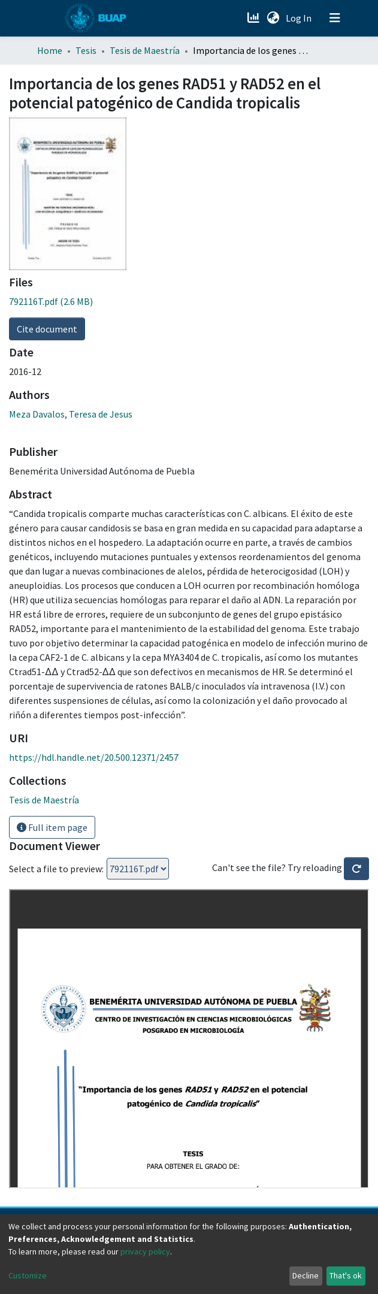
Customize (27, 1275)
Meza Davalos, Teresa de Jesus (70, 414)
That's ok (345, 1275)
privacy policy (145, 1251)
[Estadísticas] (255, 18)
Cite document (47, 329)
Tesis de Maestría (145, 50)
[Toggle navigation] (335, 18)
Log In (300, 18)
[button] (273, 18)
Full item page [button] (52, 827)
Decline (305, 1275)
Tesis (85, 50)
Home (49, 50)
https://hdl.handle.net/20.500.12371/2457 (94, 757)
